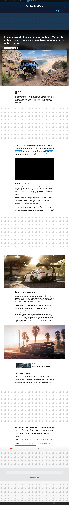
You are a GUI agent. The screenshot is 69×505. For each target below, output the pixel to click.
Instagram (58, 11)
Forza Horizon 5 (18, 150)
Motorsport (25, 145)
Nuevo (61, 7)
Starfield (20, 28)
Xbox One (28, 448)
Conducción (23, 448)
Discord (56, 11)
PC (20, 10)
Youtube (60, 11)
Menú (7, 7)
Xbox (17, 28)
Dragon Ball (45, 28)
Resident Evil (50, 28)
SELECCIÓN (34, 10)
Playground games (40, 448)
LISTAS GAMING (40, 10)
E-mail (17, 48)
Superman (29, 28)
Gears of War (41, 99)
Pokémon (40, 28)
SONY (24, 10)
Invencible (24, 28)
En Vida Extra (34, 363)
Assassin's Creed (56, 28)
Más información (35, 503)
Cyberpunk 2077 (35, 28)
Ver (35, 477)
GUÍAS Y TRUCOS (15, 10)
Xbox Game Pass (49, 448)
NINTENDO (28, 10)
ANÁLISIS (9, 10)
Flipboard (64, 11)
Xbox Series (33, 448)
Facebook (12, 48)
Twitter (62, 11)
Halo (35, 99)
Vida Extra (34, 5)
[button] (22, 92)
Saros (13, 28)
